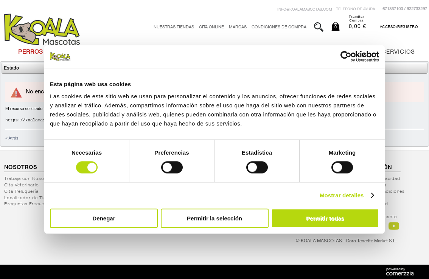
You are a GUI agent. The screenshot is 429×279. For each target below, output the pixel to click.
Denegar (103, 218)
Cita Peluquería (21, 191)
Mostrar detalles (342, 195)
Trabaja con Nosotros (29, 179)
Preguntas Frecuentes (29, 204)
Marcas (238, 27)
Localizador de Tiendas (30, 198)
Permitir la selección (214, 218)
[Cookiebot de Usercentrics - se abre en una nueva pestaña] (346, 56)
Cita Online (211, 27)
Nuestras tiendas (174, 27)
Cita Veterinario (21, 185)
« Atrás (11, 138)
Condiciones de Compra (279, 27)
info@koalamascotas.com (304, 10)
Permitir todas (325, 218)
